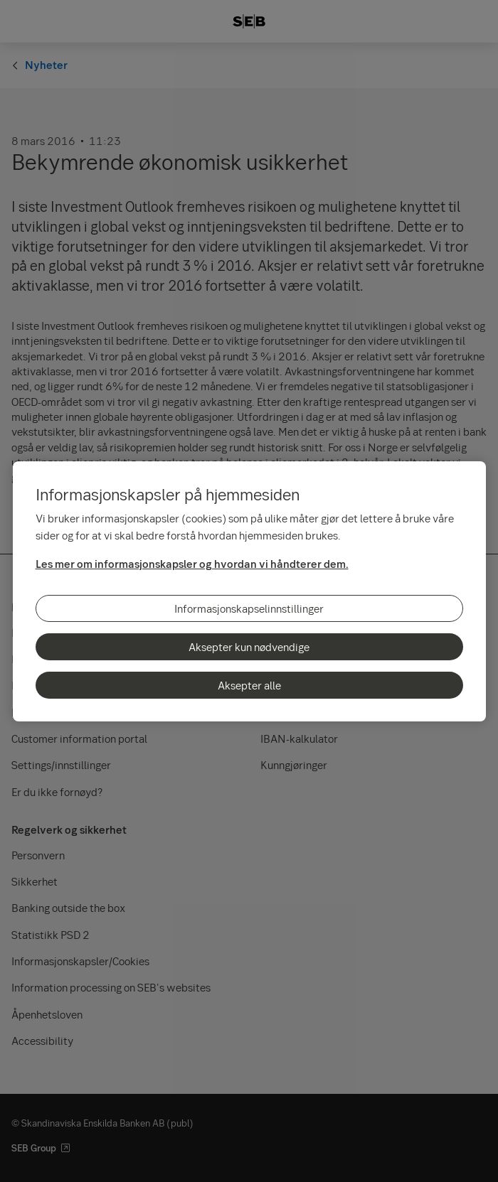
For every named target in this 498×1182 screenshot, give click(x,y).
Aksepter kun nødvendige (249, 647)
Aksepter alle (249, 685)
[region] (249, 591)
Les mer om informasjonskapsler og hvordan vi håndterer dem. (192, 564)
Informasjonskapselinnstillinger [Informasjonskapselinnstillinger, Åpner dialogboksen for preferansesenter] (249, 608)
